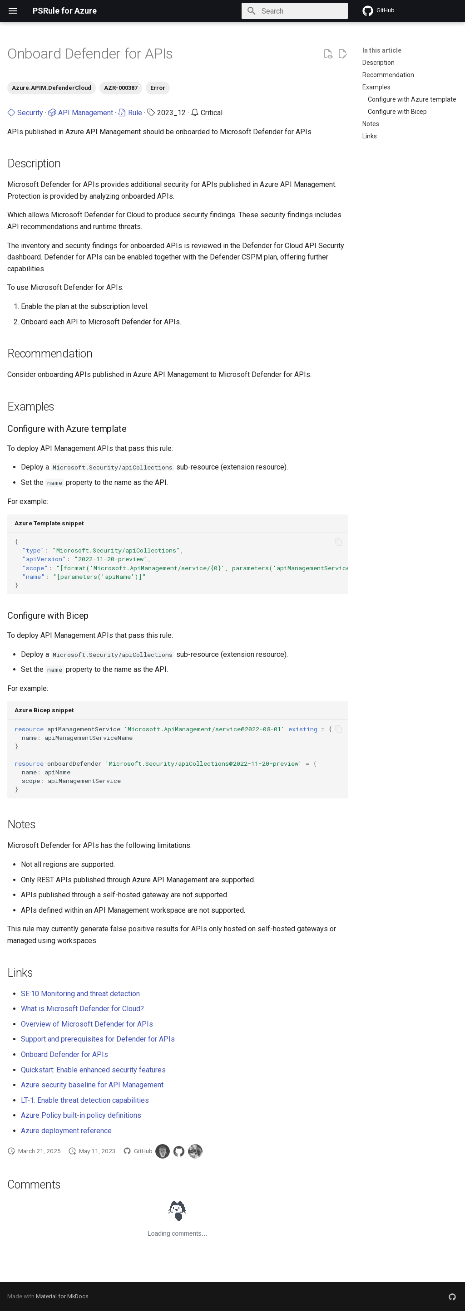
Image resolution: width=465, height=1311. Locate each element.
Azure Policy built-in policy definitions (81, 1115)
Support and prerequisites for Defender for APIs (98, 1039)
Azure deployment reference (66, 1130)
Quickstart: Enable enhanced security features (93, 1070)
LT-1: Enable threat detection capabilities (85, 1100)
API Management (80, 112)
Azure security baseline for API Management (92, 1085)
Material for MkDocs (62, 1296)
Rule (130, 112)
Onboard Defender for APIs (64, 1054)
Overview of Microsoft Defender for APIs (87, 1024)
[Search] (295, 11)
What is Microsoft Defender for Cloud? (82, 1008)
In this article (381, 50)
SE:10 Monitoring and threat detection (80, 993)
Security (25, 112)
